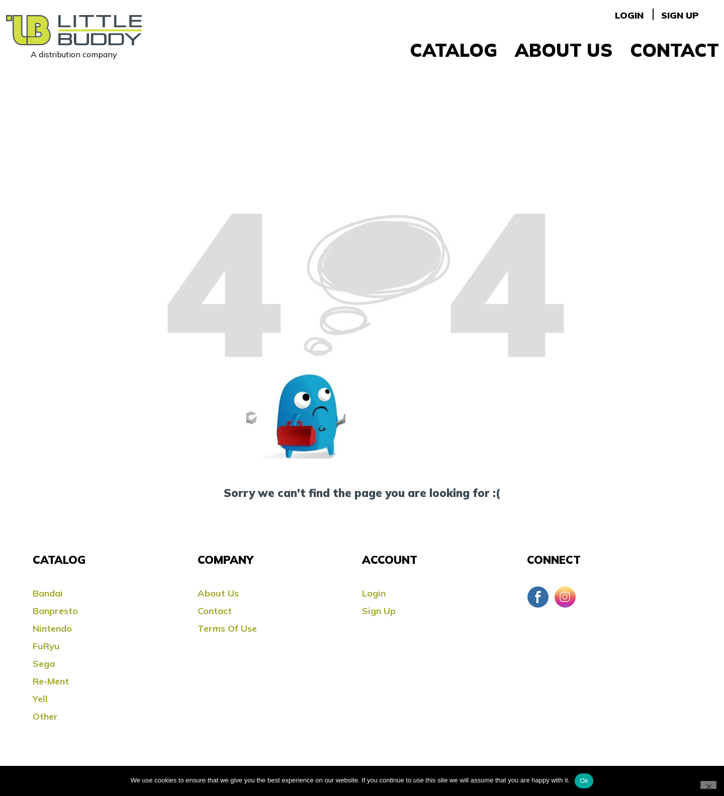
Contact (674, 50)
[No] (708, 785)
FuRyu (46, 646)
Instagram (565, 597)
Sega (44, 663)
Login (629, 15)
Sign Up (680, 15)
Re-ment (51, 681)
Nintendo (52, 628)
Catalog (453, 50)
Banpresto (55, 611)
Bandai (48, 593)
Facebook (538, 597)
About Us (563, 50)
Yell (40, 699)
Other (45, 716)
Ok (584, 780)
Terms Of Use (227, 628)
